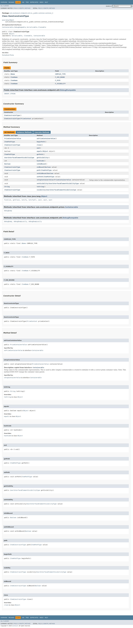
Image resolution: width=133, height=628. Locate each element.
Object (11, 34)
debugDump (8, 211)
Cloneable (42, 27)
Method (27, 8)
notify (24, 200)
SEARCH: (108, 6)
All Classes (5, 6)
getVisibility (42, 157)
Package (11, 2)
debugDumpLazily (20, 221)
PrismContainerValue (12, 138)
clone (39, 145)
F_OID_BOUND (60, 77)
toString (40, 186)
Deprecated (34, 2)
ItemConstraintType (12, 115)
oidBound (40, 167)
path (38, 170)
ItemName (13, 77)
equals (39, 151)
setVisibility (42, 183)
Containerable (8, 27)
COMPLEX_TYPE (60, 74)
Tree (27, 2)
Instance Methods (24, 132)
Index (42, 2)
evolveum (15, 626)
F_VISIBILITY (60, 83)
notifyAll (32, 200)
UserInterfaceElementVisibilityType (19, 157)
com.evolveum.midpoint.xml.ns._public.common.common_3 (31, 13)
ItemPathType (9, 142)
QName (12, 74)
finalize (7, 200)
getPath (40, 154)
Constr (21, 8)
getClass (16, 200)
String (7, 186)
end (38, 148)
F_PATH (57, 80)
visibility (41, 190)
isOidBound (41, 164)
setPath (40, 176)
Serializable (32, 27)
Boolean (7, 164)
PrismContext (26, 118)
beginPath (41, 142)
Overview (4, 2)
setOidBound (41, 173)
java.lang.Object (8, 20)
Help (46, 2)
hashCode (40, 161)
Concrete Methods (41, 132)
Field (15, 8)
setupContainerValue (45, 180)
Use (23, 2)
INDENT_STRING (9, 94)
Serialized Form (8, 55)
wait (40, 200)
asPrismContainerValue (46, 138)
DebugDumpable (20, 27)
